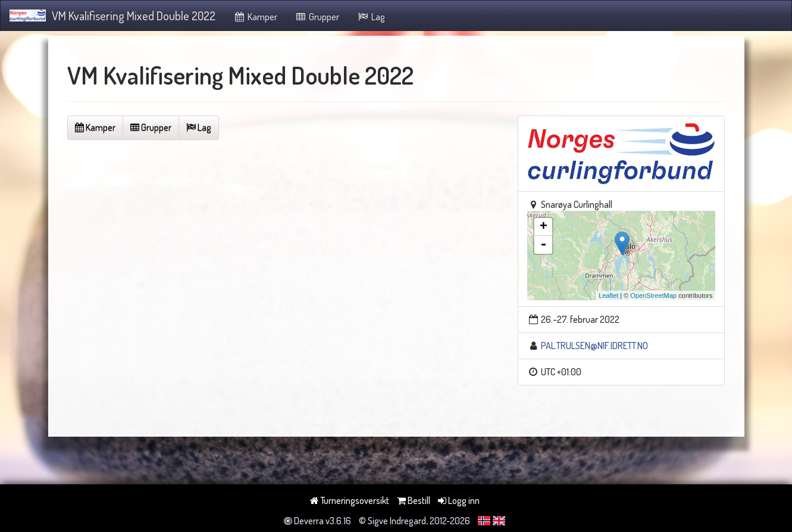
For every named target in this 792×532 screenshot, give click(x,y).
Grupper (317, 17)
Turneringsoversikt (349, 500)
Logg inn (459, 500)
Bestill (413, 500)
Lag (371, 17)
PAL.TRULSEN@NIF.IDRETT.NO (594, 345)
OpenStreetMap (653, 295)
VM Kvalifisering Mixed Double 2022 (112, 15)
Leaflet (608, 295)
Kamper (255, 17)
